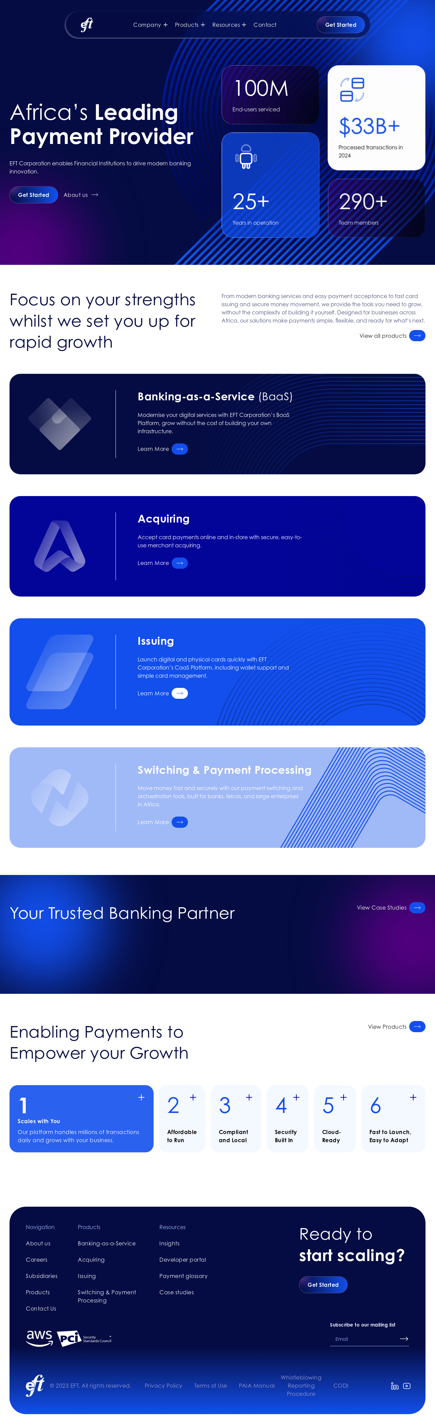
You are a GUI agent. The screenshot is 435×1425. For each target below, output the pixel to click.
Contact (265, 24)
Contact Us (41, 1308)
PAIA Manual (257, 1385)
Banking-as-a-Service (107, 1243)
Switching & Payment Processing (107, 1296)
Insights (169, 1243)
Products (38, 1292)
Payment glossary (183, 1276)
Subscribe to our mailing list (363, 1325)
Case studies (176, 1292)
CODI (341, 1385)
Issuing (87, 1276)
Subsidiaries (41, 1276)
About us (38, 1243)
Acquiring (91, 1259)
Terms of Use (210, 1385)
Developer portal (182, 1259)
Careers (37, 1259)
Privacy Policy (163, 1385)
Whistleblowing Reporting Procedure (301, 1385)
